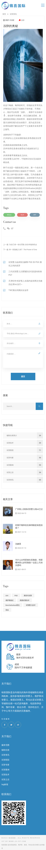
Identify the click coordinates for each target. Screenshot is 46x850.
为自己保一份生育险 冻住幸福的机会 (23, 244)
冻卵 (22, 20)
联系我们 (6, 794)
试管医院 (5, 760)
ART (34, 215)
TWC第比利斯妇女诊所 (18, 290)
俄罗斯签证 (9, 600)
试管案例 (5, 769)
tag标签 (4, 784)
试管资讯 (5, 755)
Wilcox (9, 215)
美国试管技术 (24, 600)
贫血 (7, 610)
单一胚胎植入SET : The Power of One (23, 250)
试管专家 (5, 765)
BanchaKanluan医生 (13, 605)
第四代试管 (28, 596)
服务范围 (5, 745)
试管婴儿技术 (30, 605)
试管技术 (5, 774)
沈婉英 (18, 544)
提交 (23, 376)
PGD (16, 596)
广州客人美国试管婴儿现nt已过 (29, 509)
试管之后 (5, 779)
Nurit (22, 215)
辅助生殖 (5, 750)
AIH (7, 596)
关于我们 (6, 736)
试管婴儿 (9, 159)
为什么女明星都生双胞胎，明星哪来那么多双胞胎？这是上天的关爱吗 (29, 563)
